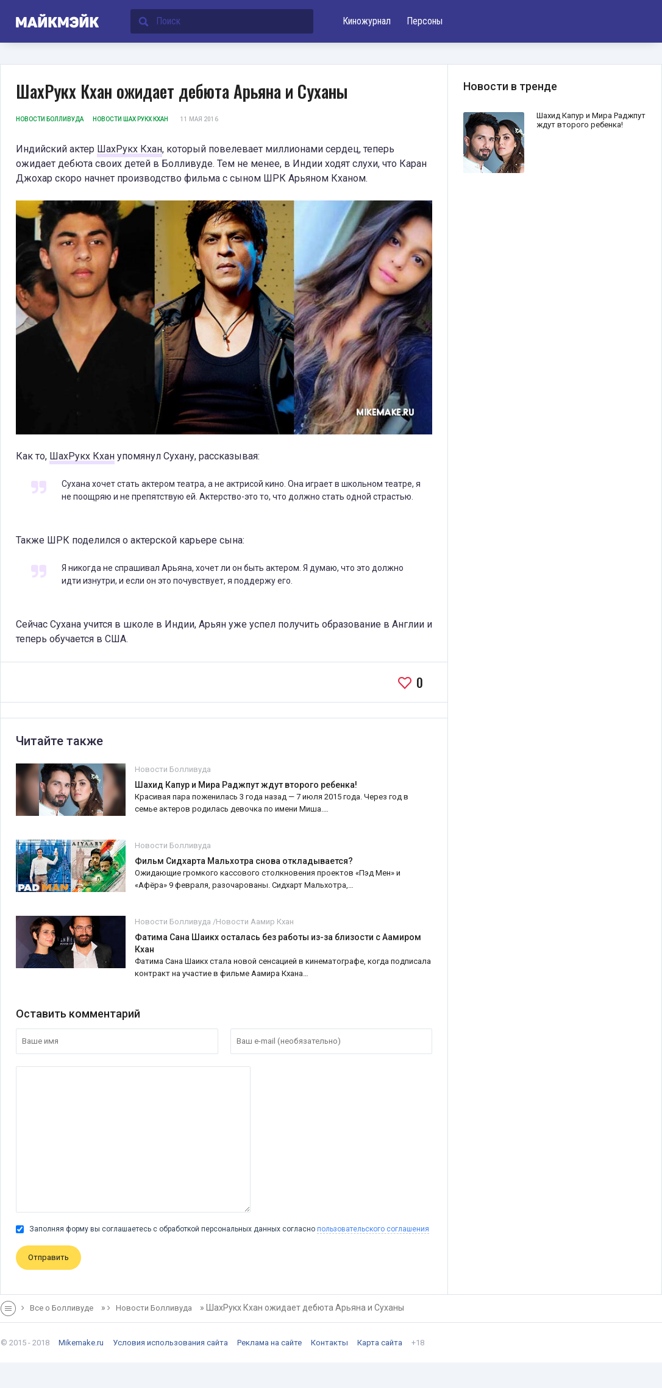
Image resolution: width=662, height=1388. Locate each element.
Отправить (48, 1257)
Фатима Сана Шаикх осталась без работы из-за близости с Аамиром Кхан (278, 943)
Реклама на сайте (269, 1342)
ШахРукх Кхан (129, 149)
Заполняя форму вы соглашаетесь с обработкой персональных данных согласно (222, 1229)
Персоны (425, 21)
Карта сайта (379, 1342)
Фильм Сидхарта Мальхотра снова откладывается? (244, 861)
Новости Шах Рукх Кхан (130, 119)
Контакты (329, 1342)
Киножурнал (367, 21)
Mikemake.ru (81, 1342)
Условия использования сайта (170, 1342)
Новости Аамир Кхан (255, 921)
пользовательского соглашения (373, 1229)
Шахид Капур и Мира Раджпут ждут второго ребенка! (246, 785)
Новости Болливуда (50, 119)
